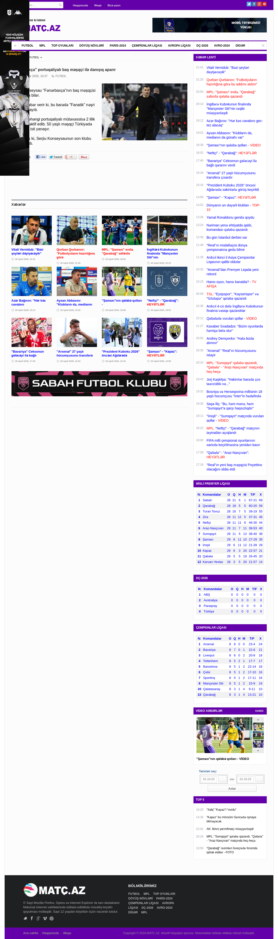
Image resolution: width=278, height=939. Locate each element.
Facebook (254, 4)
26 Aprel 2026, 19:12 (25, 310)
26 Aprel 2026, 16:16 (116, 361)
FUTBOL (28, 45)
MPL (42, 45)
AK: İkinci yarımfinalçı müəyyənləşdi (230, 829)
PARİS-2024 (118, 45)
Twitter (249, 4)
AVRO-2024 (222, 45)
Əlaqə (97, 5)
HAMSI (259, 711)
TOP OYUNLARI (63, 45)
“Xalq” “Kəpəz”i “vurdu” (221, 809)
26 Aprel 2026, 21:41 (25, 259)
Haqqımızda (80, 5)
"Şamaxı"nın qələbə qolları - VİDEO (222, 759)
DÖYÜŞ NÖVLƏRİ (91, 45)
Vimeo (45, 918)
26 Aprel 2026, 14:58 (161, 361)
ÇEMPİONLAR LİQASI (147, 45)
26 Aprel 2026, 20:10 (161, 263)
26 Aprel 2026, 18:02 (161, 310)
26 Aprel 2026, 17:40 (25, 361)
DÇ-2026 (202, 45)
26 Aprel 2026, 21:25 (70, 263)
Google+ (259, 4)
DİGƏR (240, 45)
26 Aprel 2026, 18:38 (116, 310)
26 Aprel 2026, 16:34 (70, 361)
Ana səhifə (30, 933)
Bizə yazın (113, 5)
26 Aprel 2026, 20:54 (116, 259)
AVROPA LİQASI (179, 45)
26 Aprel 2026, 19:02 (70, 310)
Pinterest (264, 4)
